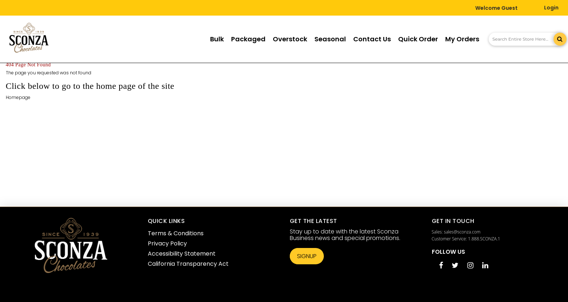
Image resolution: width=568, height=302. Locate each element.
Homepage (18, 97)
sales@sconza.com (462, 232)
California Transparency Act (188, 264)
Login (551, 7)
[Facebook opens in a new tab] (441, 266)
